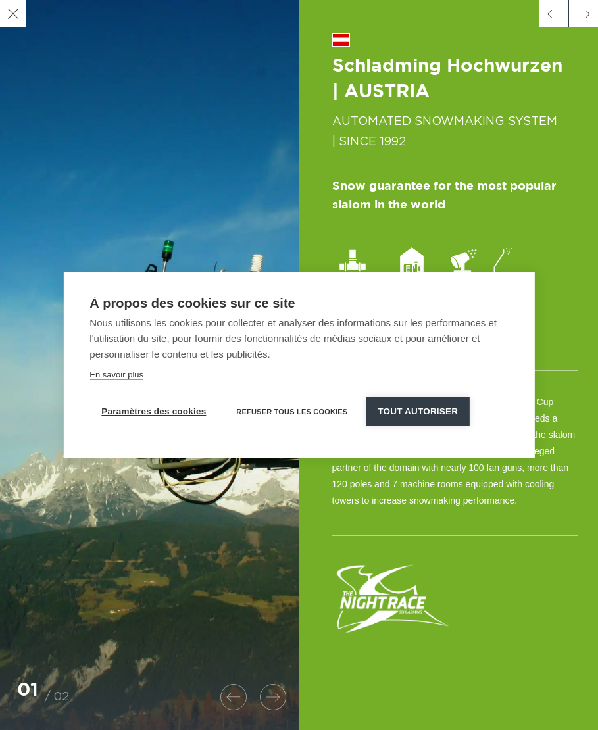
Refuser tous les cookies (291, 412)
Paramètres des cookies (153, 411)
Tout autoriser (418, 411)
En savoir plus (116, 374)
